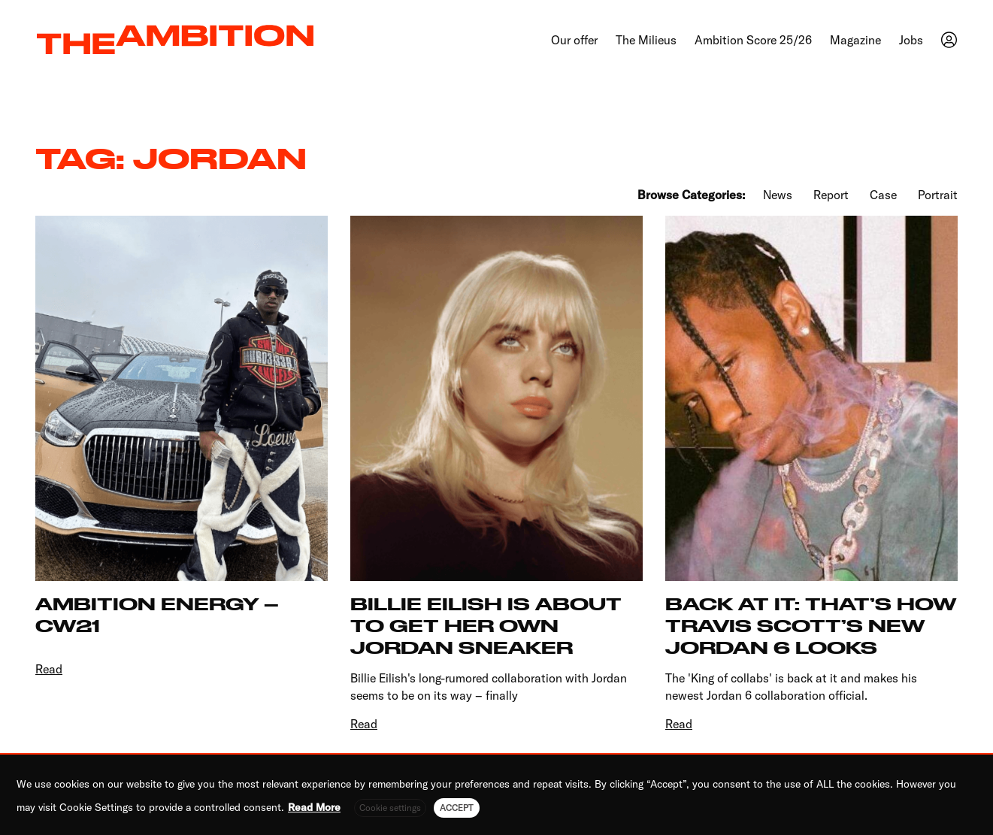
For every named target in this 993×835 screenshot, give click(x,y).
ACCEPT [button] (457, 807)
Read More (314, 807)
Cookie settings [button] (390, 807)
